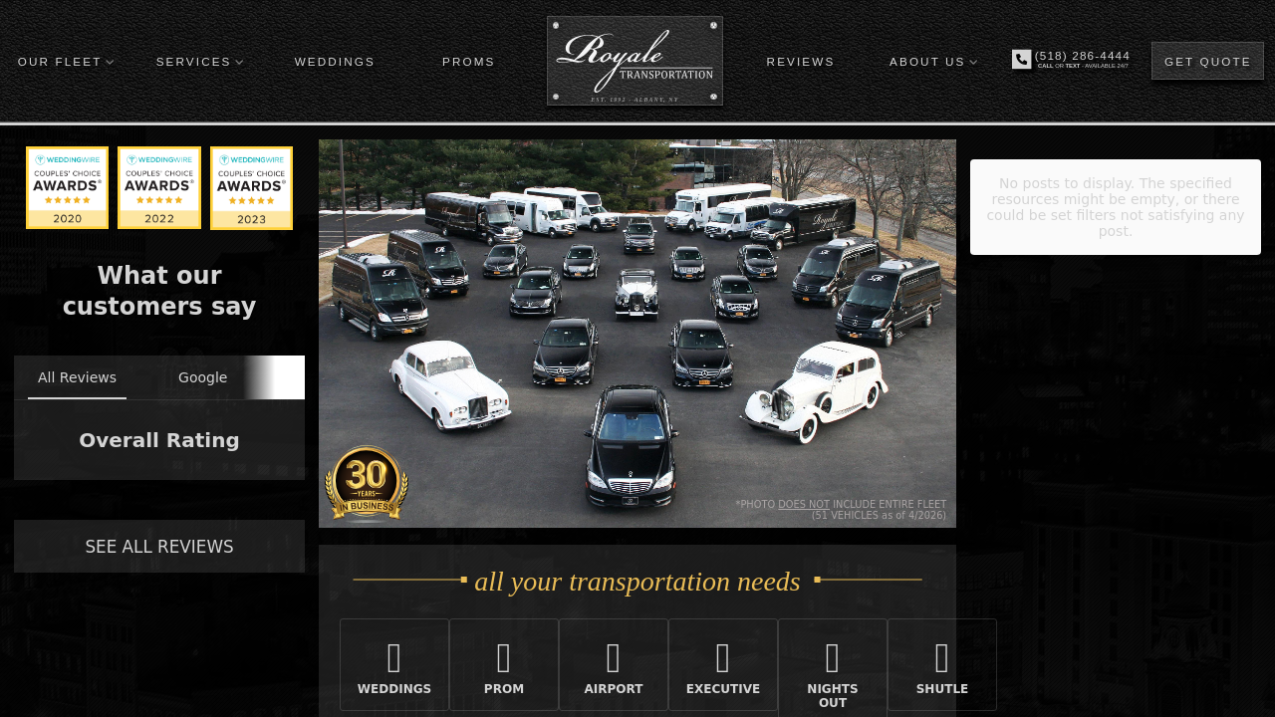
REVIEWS (801, 61)
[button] (16, 500)
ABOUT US (927, 61)
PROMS (468, 61)
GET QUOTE (1208, 61)
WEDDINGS (335, 61)
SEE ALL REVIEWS (159, 547)
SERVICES (194, 61)
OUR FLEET (60, 61)
